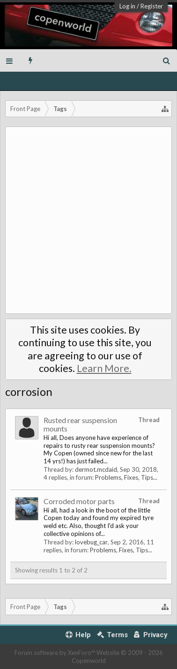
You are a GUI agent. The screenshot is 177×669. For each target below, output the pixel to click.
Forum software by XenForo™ (55, 652)
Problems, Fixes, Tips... (126, 477)
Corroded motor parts (79, 501)
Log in (127, 6)
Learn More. (104, 368)
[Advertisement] (88, 220)
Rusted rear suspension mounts (80, 424)
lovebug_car (91, 542)
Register (151, 6)
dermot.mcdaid (96, 469)
